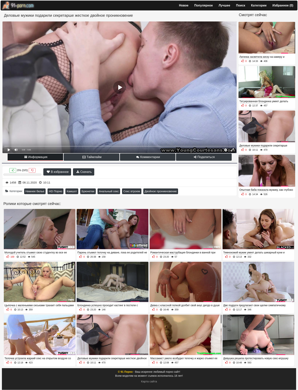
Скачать (84, 171)
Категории (258, 5)
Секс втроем (131, 191)
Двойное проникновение (161, 191)
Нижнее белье (34, 191)
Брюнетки (88, 191)
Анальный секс (109, 191)
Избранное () (282, 5)
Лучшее (224, 5)
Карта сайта (149, 381)
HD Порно (55, 191)
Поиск (240, 5)
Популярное (203, 5)
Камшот (72, 191)
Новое (184, 5)
